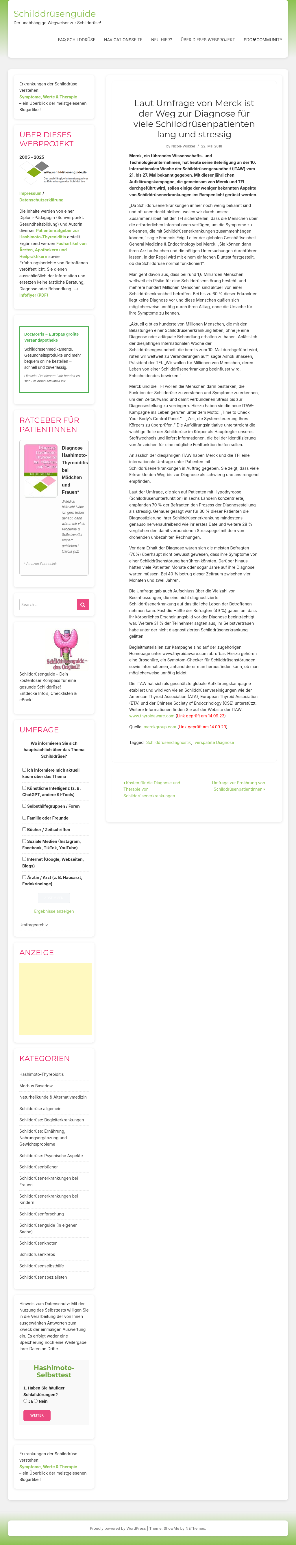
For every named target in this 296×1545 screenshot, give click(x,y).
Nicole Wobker (183, 146)
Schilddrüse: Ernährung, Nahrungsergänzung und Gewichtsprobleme (43, 1137)
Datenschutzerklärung (41, 199)
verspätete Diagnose (214, 742)
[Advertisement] (55, 999)
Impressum (30, 193)
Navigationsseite (123, 39)
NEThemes (195, 1528)
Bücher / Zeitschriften (48, 829)
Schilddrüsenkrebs (37, 1254)
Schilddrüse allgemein (40, 1108)
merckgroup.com (160, 726)
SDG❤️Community (263, 39)
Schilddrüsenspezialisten (43, 1277)
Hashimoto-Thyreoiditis (41, 1074)
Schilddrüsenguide (55, 13)
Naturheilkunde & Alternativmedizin (53, 1097)
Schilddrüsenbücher (38, 1166)
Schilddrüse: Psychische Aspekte (51, 1155)
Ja (28, 1401)
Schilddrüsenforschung (41, 1213)
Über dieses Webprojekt (208, 39)
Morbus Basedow (36, 1085)
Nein (40, 1401)
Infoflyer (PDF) (33, 295)
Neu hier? (161, 39)
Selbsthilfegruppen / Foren (53, 806)
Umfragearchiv (33, 924)
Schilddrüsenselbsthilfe (41, 1265)
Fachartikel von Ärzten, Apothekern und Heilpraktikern (53, 250)
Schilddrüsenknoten (38, 1243)
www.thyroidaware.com (151, 715)
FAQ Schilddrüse (76, 39)
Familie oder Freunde (48, 817)
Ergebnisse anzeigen (54, 911)
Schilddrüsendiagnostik (168, 742)
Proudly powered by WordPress (118, 1528)
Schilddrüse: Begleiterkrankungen (51, 1119)
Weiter (37, 1415)
